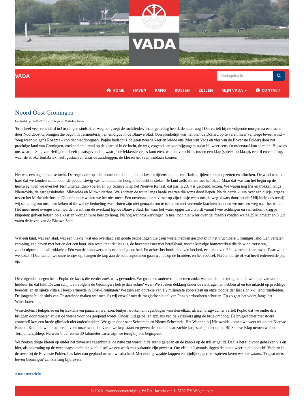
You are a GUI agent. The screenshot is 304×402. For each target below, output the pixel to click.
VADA (22, 75)
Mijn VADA (234, 90)
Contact (268, 90)
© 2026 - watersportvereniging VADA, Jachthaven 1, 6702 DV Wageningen (152, 391)
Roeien (182, 90)
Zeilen (205, 90)
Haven (139, 90)
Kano (160, 90)
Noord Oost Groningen (44, 112)
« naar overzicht (28, 374)
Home (115, 90)
